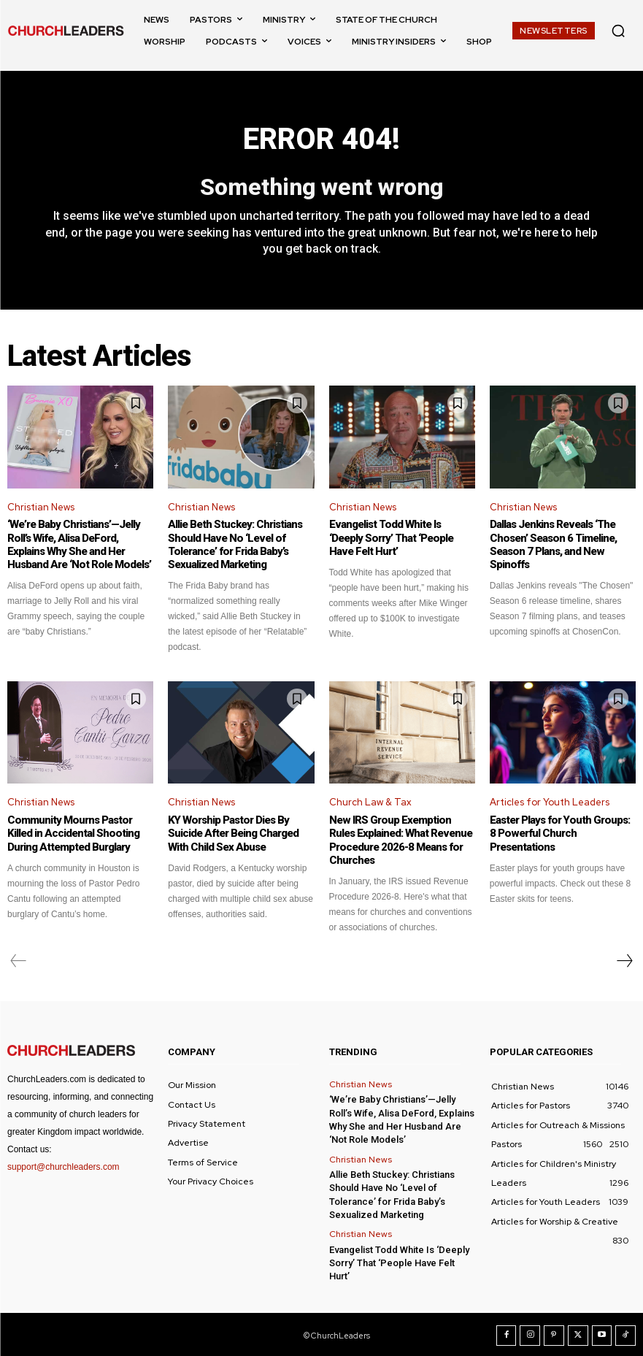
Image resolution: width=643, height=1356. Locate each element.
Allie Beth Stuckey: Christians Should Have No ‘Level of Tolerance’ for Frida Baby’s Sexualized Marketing (235, 544)
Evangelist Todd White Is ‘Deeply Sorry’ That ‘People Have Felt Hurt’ (401, 538)
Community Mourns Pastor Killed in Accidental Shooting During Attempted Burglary (72, 833)
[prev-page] (18, 960)
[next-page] (624, 960)
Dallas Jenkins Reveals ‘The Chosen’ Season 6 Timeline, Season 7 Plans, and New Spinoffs (552, 544)
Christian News (40, 507)
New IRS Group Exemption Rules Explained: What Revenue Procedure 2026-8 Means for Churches (400, 839)
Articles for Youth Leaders (549, 802)
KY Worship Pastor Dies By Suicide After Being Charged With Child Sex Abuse (233, 833)
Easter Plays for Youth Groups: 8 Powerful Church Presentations (563, 826)
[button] (618, 30)
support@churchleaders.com (63, 1166)
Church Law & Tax (370, 802)
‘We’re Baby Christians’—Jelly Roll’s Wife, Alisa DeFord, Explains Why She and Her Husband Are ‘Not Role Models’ (78, 544)
